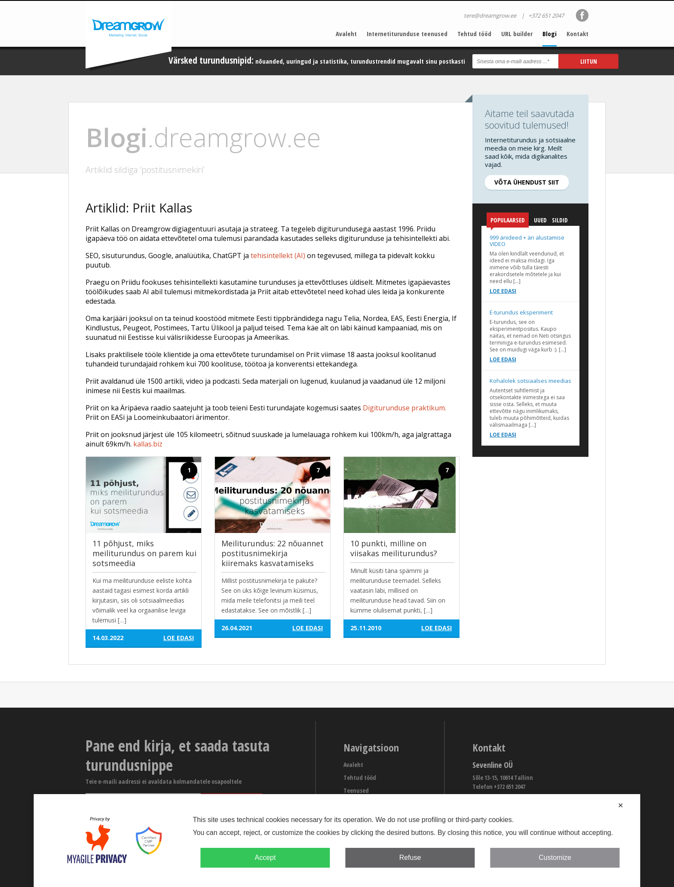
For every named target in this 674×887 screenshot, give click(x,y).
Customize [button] (555, 857)
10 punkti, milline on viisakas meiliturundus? (393, 548)
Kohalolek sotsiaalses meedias (530, 381)
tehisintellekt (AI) (278, 255)
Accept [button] (265, 857)
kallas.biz (147, 444)
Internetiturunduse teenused (407, 33)
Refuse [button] (410, 857)
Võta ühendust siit (526, 182)
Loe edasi (503, 291)
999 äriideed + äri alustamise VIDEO (527, 241)
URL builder (517, 33)
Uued (540, 220)
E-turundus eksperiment (521, 312)
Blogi (549, 33)
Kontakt (577, 33)
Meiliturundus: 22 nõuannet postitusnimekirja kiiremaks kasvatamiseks (272, 553)
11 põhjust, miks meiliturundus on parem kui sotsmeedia (144, 553)
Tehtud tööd (474, 33)
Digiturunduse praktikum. (404, 408)
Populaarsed (507, 222)
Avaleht (346, 33)
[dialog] (337, 840)
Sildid (560, 220)
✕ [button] (620, 805)
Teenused (356, 790)
